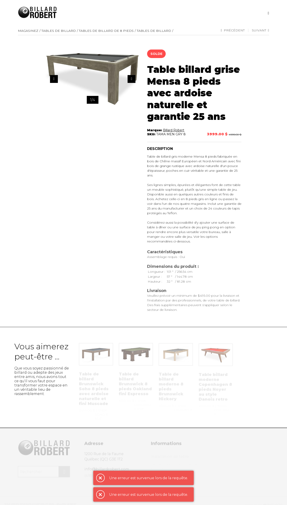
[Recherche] (268, 13)
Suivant (260, 31)
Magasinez (28, 31)
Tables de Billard (58, 31)
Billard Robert (173, 131)
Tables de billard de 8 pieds (106, 31)
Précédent (233, 31)
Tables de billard (154, 31)
